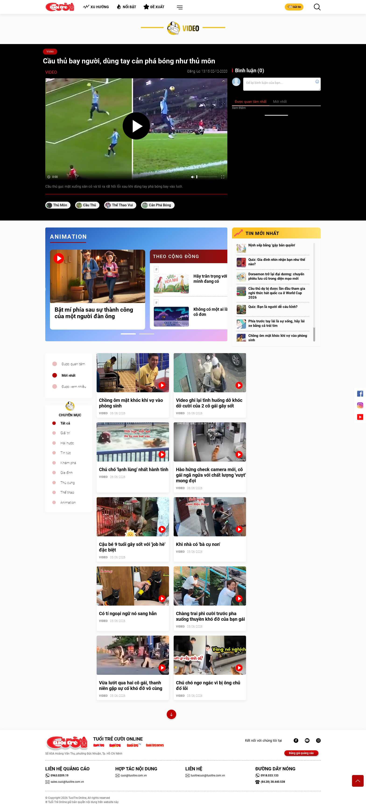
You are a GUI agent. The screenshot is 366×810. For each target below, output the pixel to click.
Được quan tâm (73, 364)
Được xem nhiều (74, 387)
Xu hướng (96, 7)
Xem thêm (239, 108)
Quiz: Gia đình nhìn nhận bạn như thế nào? (276, 262)
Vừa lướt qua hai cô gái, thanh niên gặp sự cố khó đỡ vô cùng (130, 685)
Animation (68, 502)
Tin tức (65, 453)
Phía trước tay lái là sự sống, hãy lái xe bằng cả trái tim (276, 323)
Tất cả (65, 423)
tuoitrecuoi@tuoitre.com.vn (205, 775)
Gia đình (66, 473)
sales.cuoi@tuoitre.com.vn (64, 781)
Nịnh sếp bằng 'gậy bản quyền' (271, 245)
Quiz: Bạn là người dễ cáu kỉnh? (272, 307)
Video (50, 51)
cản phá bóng (160, 205)
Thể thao (67, 492)
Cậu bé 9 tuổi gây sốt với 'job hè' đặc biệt (132, 547)
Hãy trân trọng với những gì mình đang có (219, 279)
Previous (44, 289)
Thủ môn (60, 205)
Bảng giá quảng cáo (301, 753)
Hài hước (67, 443)
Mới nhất (68, 375)
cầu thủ (89, 205)
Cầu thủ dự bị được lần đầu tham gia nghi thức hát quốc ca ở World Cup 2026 (276, 293)
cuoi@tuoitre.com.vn (131, 775)
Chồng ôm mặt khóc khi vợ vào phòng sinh (277, 338)
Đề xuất (154, 7)
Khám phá (68, 463)
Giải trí (65, 433)
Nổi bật (126, 6)
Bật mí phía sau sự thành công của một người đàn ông (94, 313)
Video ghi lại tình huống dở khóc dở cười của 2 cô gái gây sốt (209, 403)
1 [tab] (128, 333)
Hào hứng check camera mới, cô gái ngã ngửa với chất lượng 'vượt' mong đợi (211, 475)
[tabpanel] (98, 290)
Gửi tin (294, 6)
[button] (179, 7)
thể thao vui (122, 205)
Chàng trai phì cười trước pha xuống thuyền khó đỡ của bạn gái (210, 616)
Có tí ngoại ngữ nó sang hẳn (128, 613)
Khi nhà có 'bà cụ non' (198, 544)
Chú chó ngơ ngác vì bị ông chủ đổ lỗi (208, 685)
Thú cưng (67, 483)
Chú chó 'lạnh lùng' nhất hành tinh (133, 469)
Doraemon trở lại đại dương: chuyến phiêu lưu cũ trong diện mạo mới (276, 276)
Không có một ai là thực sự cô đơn (218, 312)
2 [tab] (146, 333)
